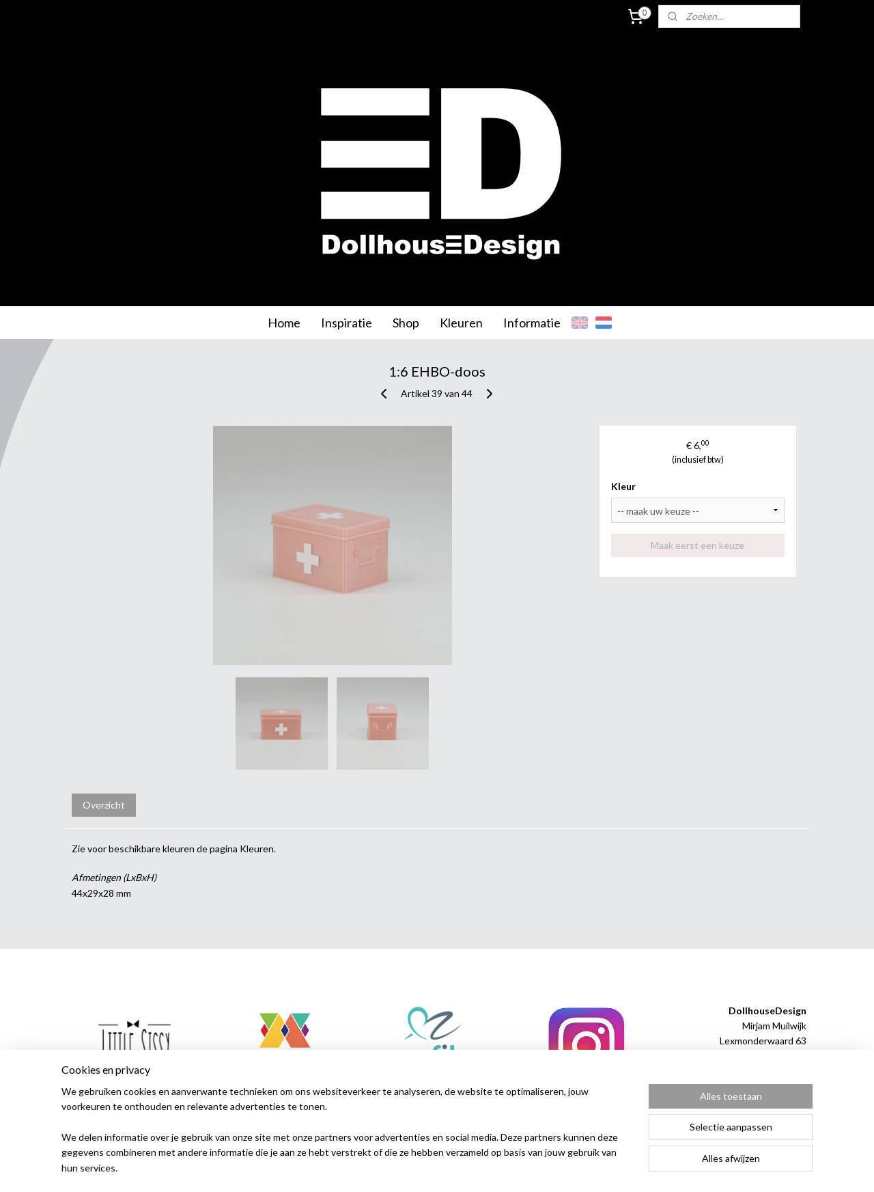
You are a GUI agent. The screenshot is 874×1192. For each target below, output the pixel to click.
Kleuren (461, 322)
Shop (406, 322)
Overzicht (104, 805)
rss (420, 1167)
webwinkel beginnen (467, 1167)
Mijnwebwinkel (578, 1167)
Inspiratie (346, 322)
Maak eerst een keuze (698, 545)
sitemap (396, 1167)
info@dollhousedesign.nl (754, 1087)
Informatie (532, 322)
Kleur (624, 486)
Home (284, 322)
